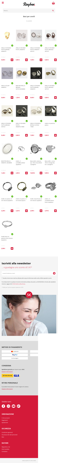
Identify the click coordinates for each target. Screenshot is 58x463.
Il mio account (6, 418)
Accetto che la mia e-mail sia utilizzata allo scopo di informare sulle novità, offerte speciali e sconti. (27, 278)
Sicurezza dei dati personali (9, 435)
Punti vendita (5, 449)
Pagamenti (5, 420)
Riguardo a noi (6, 447)
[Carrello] (53, 3)
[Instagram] (8, 406)
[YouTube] (13, 406)
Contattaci (4, 451)
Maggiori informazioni (7, 371)
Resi (3, 437)
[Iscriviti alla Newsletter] (54, 273)
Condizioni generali (7, 432)
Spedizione (5, 422)
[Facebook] (3, 406)
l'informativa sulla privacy (18, 284)
